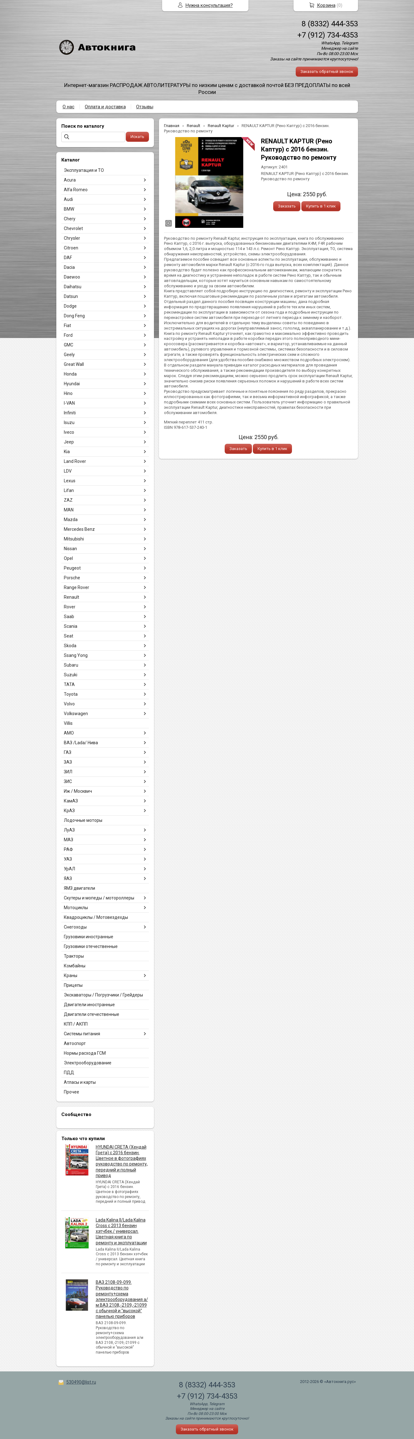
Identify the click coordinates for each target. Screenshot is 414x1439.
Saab (69, 616)
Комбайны (74, 965)
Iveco (69, 432)
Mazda (71, 519)
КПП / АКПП (76, 1024)
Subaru (71, 665)
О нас (68, 107)
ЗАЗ (68, 762)
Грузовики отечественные (91, 946)
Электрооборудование (87, 1062)
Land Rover (75, 461)
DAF (68, 257)
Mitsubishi (74, 538)
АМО (69, 732)
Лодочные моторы (83, 820)
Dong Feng (74, 315)
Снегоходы (75, 926)
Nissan (70, 548)
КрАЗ (69, 810)
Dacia (69, 267)
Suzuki (70, 674)
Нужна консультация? (209, 5)
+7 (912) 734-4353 (327, 35)
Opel (68, 558)
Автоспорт (75, 1043)
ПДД (69, 1072)
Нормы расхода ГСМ (85, 1053)
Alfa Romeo (76, 189)
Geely (69, 354)
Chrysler (72, 238)
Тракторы (74, 956)
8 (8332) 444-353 (330, 23)
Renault (71, 597)
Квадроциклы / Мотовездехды (96, 917)
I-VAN (69, 403)
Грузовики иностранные (88, 936)
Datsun (71, 296)
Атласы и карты (80, 1082)
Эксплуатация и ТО (84, 170)
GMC (68, 344)
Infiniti (70, 412)
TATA (69, 684)
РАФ (68, 849)
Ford (68, 335)
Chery (69, 218)
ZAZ (68, 500)
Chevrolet (73, 228)
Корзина (326, 5)
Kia (67, 451)
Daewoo (72, 276)
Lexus (69, 480)
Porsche (72, 577)
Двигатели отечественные (91, 1014)
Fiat (67, 325)
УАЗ (68, 859)
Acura (70, 179)
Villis (68, 723)
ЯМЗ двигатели (79, 888)
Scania (70, 626)
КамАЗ (71, 800)
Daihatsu (72, 286)
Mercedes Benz (79, 529)
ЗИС (68, 781)
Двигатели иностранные (89, 1004)
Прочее (71, 1091)
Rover (69, 606)
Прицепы (73, 985)
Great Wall (74, 364)
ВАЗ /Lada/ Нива (81, 742)
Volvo (69, 703)
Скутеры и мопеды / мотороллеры (99, 897)
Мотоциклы (76, 907)
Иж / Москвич (78, 791)
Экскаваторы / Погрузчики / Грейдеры (103, 994)
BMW (69, 209)
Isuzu (69, 422)
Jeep (69, 441)
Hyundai (72, 383)
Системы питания (82, 1033)
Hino (68, 393)
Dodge (70, 306)
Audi (68, 199)
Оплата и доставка (105, 107)
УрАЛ (69, 868)
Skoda (70, 645)
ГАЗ (67, 752)
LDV (68, 471)
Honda (70, 373)
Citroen (71, 247)
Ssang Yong (76, 655)
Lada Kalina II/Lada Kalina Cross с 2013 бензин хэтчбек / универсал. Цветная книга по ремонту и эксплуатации (121, 1231)
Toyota (71, 694)
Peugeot (72, 568)
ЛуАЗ (69, 829)
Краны (70, 975)
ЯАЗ (68, 878)
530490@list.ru (81, 1382)
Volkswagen (76, 713)
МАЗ (68, 839)
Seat (68, 635)
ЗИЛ (68, 771)
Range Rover (76, 587)
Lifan (69, 490)
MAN (69, 509)
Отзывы (144, 107)
